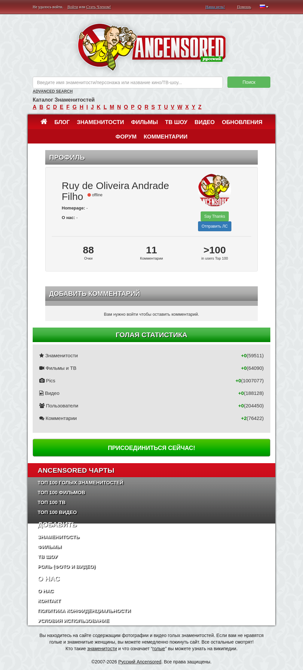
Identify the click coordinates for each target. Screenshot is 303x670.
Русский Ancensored (139, 661)
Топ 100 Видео (57, 512)
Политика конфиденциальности (84, 610)
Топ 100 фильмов (61, 492)
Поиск (249, 82)
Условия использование (73, 620)
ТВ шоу (176, 122)
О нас (45, 590)
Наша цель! (215, 7)
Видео (204, 122)
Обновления (242, 122)
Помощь (244, 7)
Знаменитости (100, 122)
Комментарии (165, 137)
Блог (62, 122)
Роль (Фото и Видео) (66, 566)
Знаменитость (58, 536)
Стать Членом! (98, 7)
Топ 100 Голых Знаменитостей (80, 482)
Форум (126, 137)
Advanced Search (53, 91)
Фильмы (144, 122)
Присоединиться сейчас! (151, 448)
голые (158, 648)
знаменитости (102, 648)
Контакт (49, 600)
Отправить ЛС (215, 226)
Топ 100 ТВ (52, 502)
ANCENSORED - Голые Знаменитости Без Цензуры (151, 47)
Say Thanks (214, 216)
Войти (73, 7)
